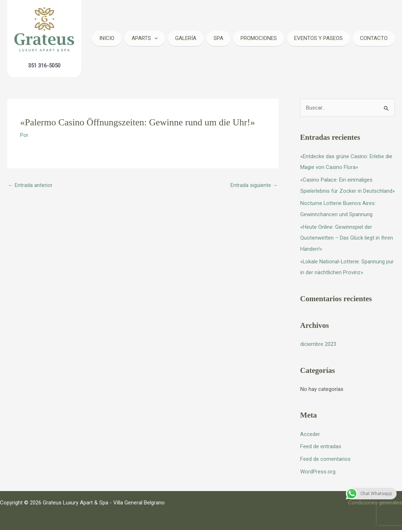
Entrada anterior (30, 185)
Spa (218, 38)
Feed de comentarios (325, 455)
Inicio (106, 38)
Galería (185, 38)
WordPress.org (317, 467)
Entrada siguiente (254, 185)
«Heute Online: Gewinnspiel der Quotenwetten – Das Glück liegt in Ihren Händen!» (346, 236)
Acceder (310, 431)
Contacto (374, 38)
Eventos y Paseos (318, 38)
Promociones (259, 38)
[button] (154, 38)
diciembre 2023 (318, 341)
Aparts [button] (145, 38)
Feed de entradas (320, 443)
